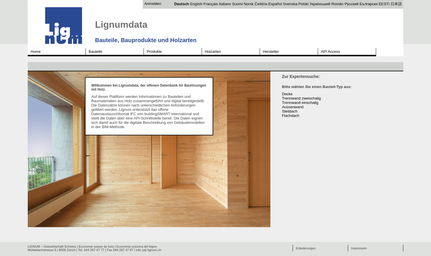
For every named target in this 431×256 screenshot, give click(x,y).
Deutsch (181, 4)
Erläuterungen (306, 248)
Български (369, 4)
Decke (287, 94)
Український (319, 4)
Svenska (290, 4)
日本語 (396, 4)
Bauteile (95, 51)
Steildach (289, 111)
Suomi (237, 4)
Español (275, 4)
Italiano (225, 4)
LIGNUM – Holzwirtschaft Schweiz (52, 246)
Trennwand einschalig (300, 102)
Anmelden (152, 3)
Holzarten (213, 51)
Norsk (249, 4)
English (196, 4)
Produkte (154, 51)
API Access (330, 51)
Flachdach (290, 115)
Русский (351, 4)
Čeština (260, 4)
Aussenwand (292, 107)
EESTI (384, 4)
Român (337, 4)
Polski (303, 4)
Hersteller (271, 51)
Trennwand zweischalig (301, 98)
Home (36, 51)
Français (210, 4)
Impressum (359, 248)
